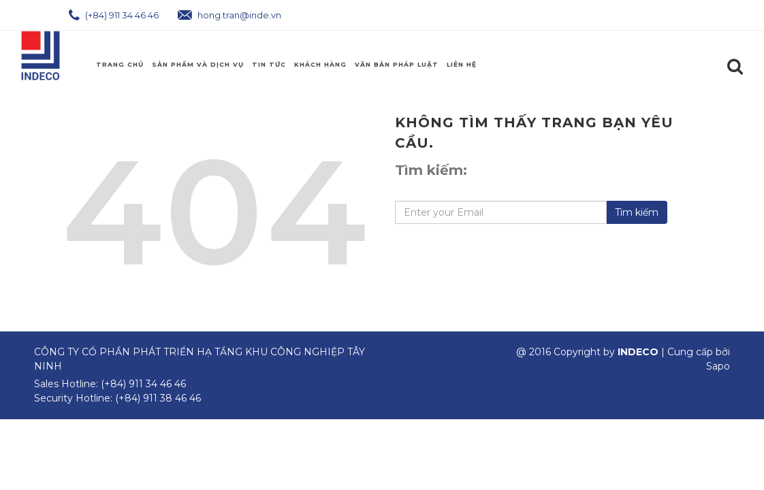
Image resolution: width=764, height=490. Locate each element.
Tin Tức (269, 64)
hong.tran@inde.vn (229, 15)
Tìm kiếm (636, 212)
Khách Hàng (320, 64)
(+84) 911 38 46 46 (158, 398)
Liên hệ (462, 64)
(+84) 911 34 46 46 (114, 15)
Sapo (718, 366)
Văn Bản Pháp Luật (397, 64)
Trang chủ (120, 64)
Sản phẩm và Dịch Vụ (198, 64)
